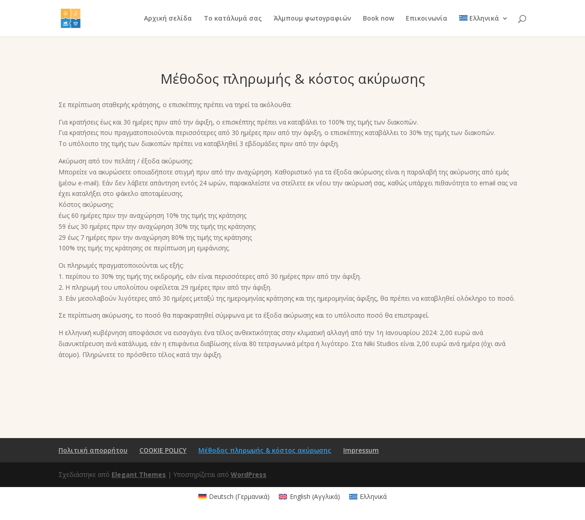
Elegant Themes (139, 474)
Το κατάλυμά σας (233, 18)
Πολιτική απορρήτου (93, 450)
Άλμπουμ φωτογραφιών (312, 18)
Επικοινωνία (426, 18)
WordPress (248, 474)
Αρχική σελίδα (168, 18)
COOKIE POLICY (162, 450)
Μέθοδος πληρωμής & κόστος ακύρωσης (264, 450)
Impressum (361, 450)
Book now (378, 18)
